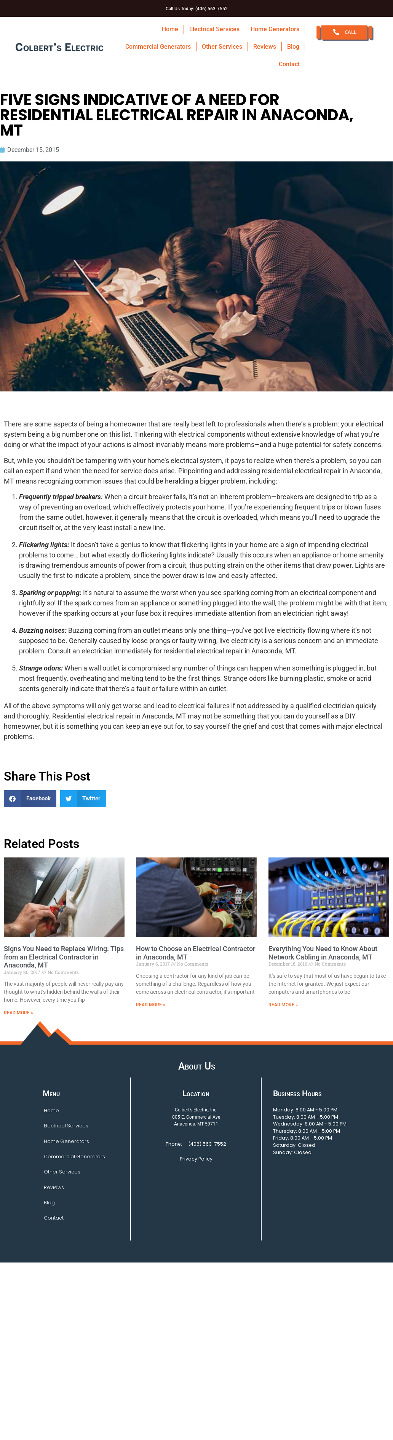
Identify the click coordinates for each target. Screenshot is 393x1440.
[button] (30, 798)
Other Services (222, 46)
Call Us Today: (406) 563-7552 (197, 8)
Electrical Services (214, 29)
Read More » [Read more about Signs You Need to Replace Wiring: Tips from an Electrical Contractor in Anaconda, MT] (18, 1012)
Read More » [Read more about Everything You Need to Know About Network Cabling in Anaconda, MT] (283, 1004)
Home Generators (275, 29)
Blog (293, 46)
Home (170, 29)
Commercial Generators (158, 46)
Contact (289, 64)
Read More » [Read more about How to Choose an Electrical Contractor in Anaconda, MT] (150, 1004)
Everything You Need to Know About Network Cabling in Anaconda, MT (322, 953)
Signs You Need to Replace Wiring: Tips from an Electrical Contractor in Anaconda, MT (64, 957)
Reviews (264, 46)
